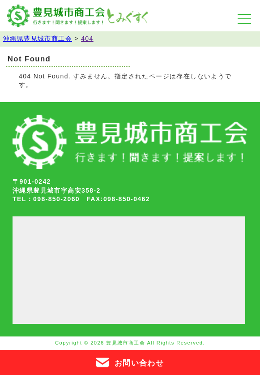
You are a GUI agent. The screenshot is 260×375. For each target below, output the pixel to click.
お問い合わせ (130, 362)
